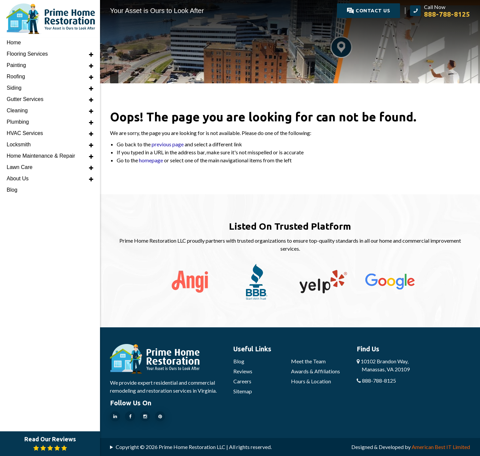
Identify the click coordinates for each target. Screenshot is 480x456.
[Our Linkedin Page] (115, 416)
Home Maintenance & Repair (41, 156)
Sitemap (242, 391)
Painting (16, 65)
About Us (18, 178)
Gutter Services (25, 99)
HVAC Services (25, 133)
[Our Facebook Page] (130, 416)
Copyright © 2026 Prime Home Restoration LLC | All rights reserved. (194, 447)
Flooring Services (27, 54)
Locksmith (19, 144)
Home (14, 42)
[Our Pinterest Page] (160, 416)
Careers (242, 381)
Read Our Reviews (50, 443)
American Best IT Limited (441, 447)
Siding (14, 88)
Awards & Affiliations (315, 371)
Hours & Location (311, 381)
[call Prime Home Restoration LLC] (440, 10)
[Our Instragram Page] (145, 416)
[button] (91, 55)
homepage (151, 160)
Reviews (242, 371)
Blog (238, 361)
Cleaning (17, 110)
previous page (168, 144)
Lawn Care (19, 167)
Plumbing (18, 122)
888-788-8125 (376, 380)
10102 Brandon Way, (383, 365)
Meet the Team (308, 361)
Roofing (16, 76)
